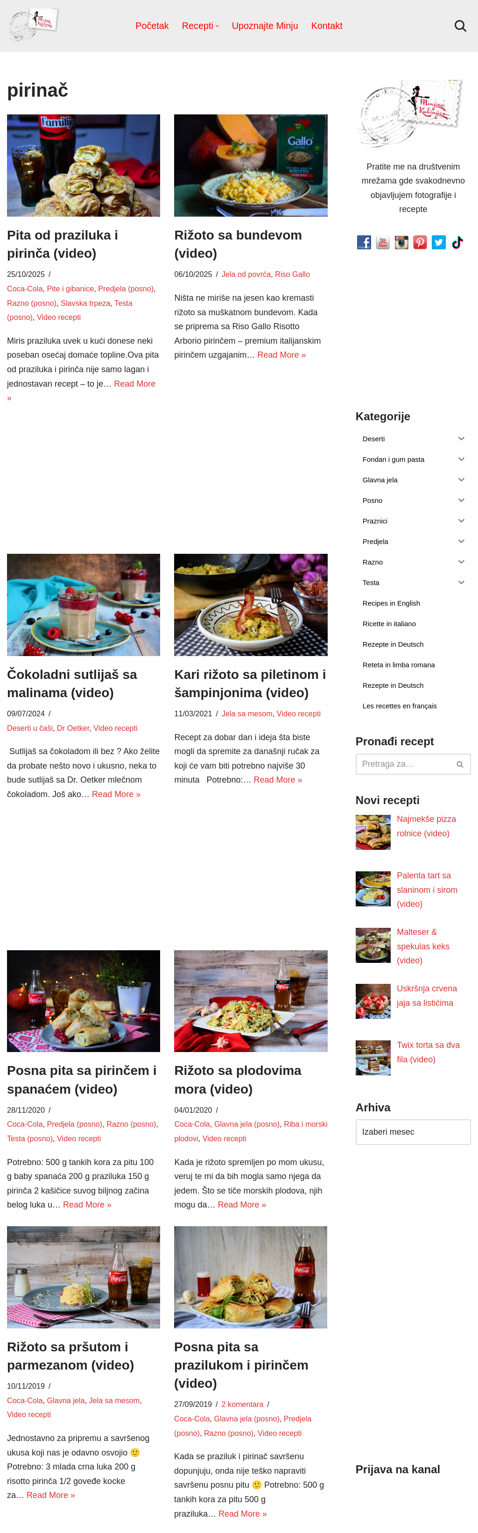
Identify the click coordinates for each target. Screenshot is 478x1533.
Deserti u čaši (30, 728)
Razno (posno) (31, 303)
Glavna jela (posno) (247, 1124)
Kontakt (327, 26)
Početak (152, 26)
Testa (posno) (30, 1138)
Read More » (281, 355)
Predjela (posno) (126, 288)
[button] (217, 26)
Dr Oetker (73, 728)
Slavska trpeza (85, 303)
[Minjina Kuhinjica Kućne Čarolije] (35, 25)
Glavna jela (65, 1400)
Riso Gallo (292, 274)
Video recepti (59, 317)
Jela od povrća (246, 274)
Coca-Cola (24, 288)
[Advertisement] (83, 477)
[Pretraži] (460, 26)
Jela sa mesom (247, 713)
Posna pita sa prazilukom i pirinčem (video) (241, 1365)
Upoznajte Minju (265, 26)
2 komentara (243, 1404)
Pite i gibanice (70, 288)
